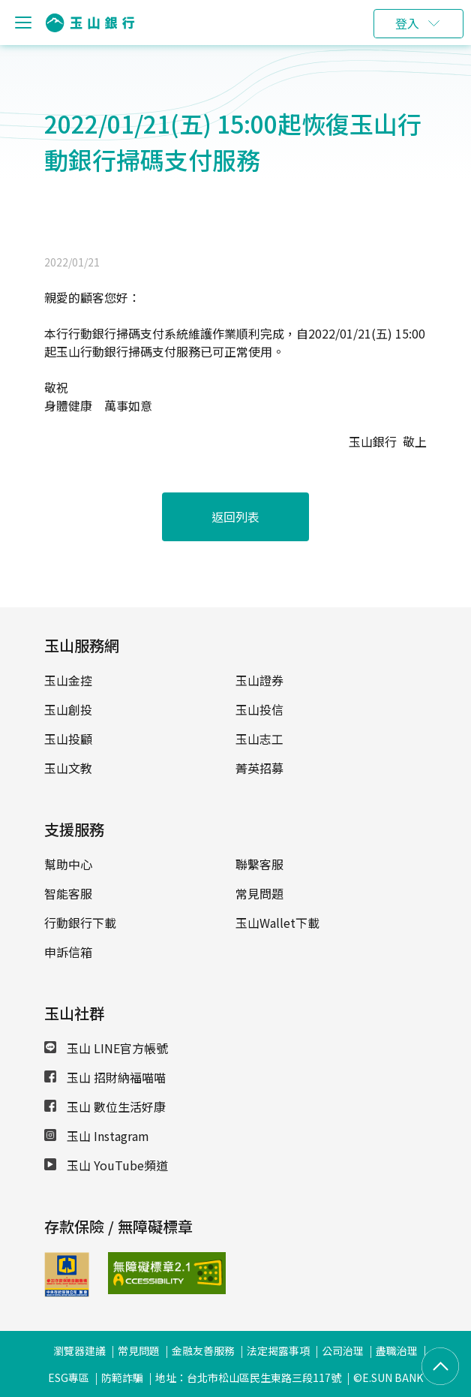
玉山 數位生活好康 (105, 1106)
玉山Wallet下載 (278, 923)
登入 (407, 23)
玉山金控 (68, 680)
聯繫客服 (260, 864)
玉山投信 (260, 709)
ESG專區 (68, 1377)
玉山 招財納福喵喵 (105, 1077)
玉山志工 (260, 739)
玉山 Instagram (96, 1136)
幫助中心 (68, 864)
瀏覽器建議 (79, 1350)
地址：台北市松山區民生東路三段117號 (248, 1377)
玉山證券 (260, 680)
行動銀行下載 (80, 923)
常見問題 (260, 893)
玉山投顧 (68, 739)
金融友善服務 (203, 1350)
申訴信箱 (68, 952)
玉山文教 (68, 768)
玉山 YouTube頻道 (106, 1165)
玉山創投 (68, 709)
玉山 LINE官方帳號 (106, 1048)
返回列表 (236, 516)
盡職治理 (397, 1350)
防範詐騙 (122, 1377)
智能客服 (68, 893)
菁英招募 (260, 768)
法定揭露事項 (278, 1350)
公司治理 (343, 1350)
